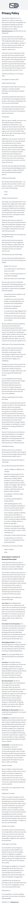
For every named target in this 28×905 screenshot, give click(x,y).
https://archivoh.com (7, 31)
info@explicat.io (14, 902)
